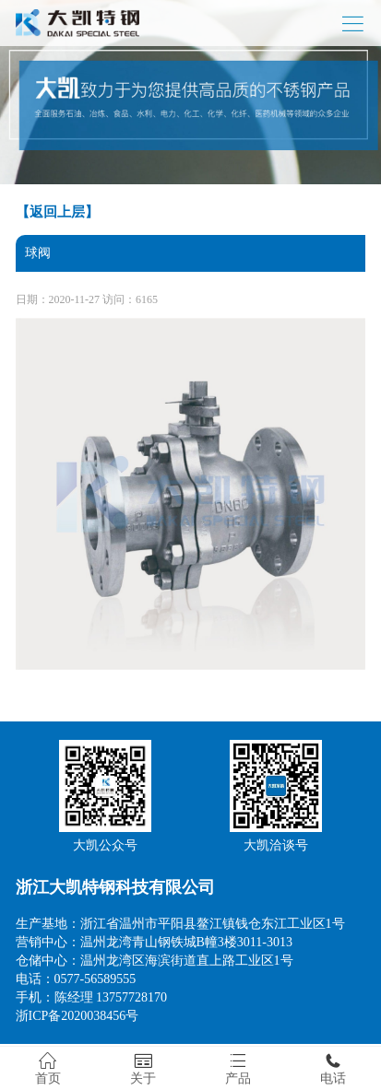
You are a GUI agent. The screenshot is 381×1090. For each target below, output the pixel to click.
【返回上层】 (57, 212)
